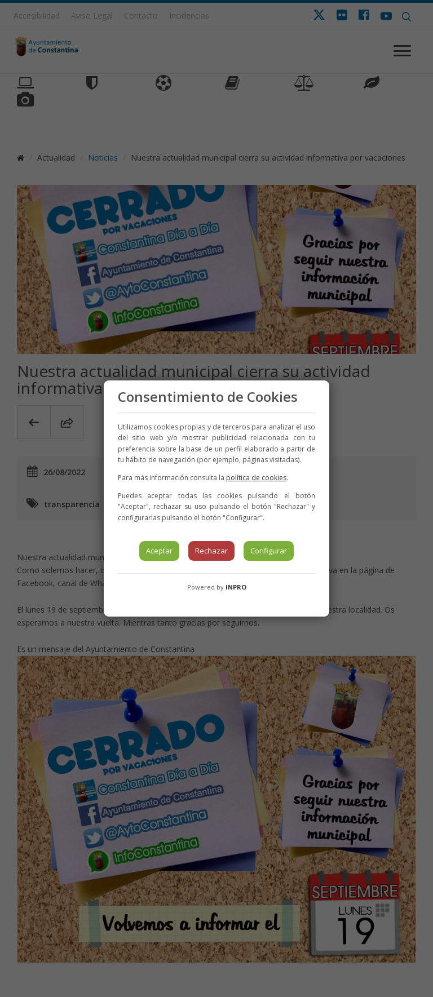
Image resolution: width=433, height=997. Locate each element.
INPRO (236, 587)
